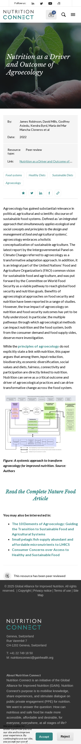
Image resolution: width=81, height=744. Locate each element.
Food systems (14, 175)
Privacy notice (42, 590)
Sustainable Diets (62, 175)
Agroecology (13, 183)
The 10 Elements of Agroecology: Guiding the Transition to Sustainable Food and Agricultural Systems (45, 529)
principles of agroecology (38, 346)
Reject (65, 736)
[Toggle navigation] (73, 14)
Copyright (24, 590)
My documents (51, 14)
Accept (44, 736)
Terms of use (62, 590)
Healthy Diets (37, 175)
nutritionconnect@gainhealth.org (32, 657)
